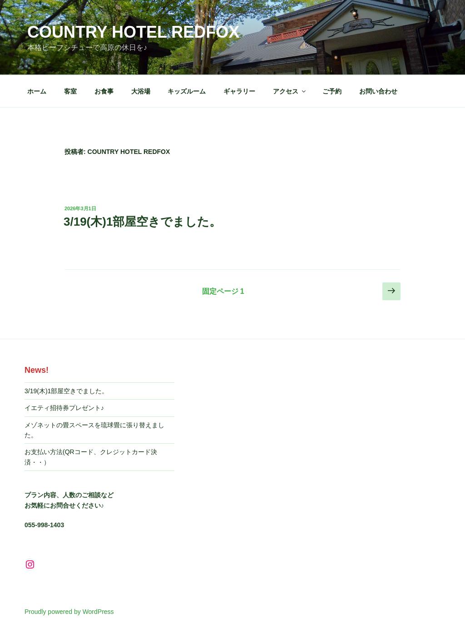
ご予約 (331, 91)
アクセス (290, 91)
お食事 (104, 91)
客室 (70, 91)
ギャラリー (239, 91)
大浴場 (140, 91)
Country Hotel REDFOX (133, 32)
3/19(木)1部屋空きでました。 (142, 221)
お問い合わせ (378, 91)
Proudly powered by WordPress (69, 611)
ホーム (36, 91)
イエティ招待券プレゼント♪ (64, 407)
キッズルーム (187, 91)
